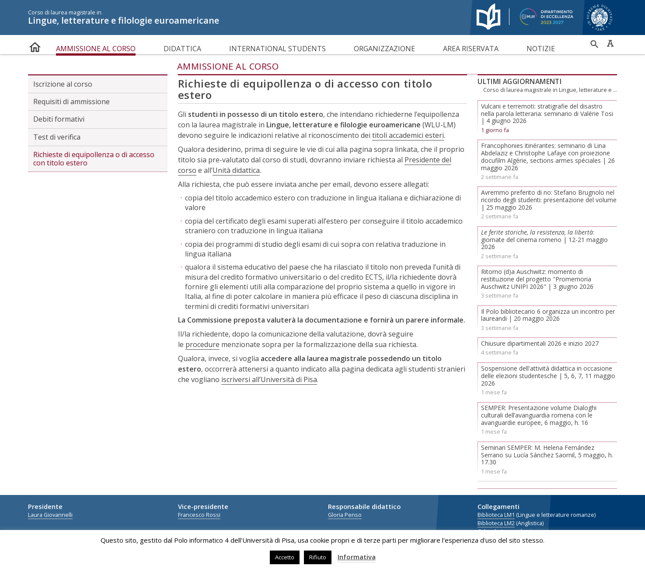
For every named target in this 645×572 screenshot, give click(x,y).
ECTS (373, 277)
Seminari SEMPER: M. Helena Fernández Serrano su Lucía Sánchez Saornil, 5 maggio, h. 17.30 (547, 455)
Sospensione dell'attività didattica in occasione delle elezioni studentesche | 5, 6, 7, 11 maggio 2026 (548, 375)
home (35, 45)
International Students (277, 48)
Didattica (182, 48)
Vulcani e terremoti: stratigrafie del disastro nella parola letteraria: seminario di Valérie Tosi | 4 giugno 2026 (547, 113)
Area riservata (471, 48)
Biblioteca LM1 (496, 515)
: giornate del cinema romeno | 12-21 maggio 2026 (544, 239)
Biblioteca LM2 (496, 523)
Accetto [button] (284, 557)
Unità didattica (236, 170)
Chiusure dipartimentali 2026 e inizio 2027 (540, 343)
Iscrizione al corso (62, 84)
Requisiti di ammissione (71, 101)
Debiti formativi (58, 119)
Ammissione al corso (96, 48)
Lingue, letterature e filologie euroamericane (244, 17)
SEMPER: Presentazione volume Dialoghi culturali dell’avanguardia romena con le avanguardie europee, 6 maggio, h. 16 (538, 415)
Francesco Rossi (199, 515)
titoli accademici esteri (408, 135)
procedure (202, 344)
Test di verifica (56, 137)
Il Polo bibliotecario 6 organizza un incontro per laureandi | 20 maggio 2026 (548, 315)
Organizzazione (384, 48)
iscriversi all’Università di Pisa (269, 379)
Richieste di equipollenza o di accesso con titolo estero (93, 159)
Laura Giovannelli (50, 515)
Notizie (540, 48)
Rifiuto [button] (317, 557)
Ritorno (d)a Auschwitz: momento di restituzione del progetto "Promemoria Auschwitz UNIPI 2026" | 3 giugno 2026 (537, 279)
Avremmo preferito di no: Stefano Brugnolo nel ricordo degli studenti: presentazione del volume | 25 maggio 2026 (549, 199)
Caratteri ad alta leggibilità (610, 43)
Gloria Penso (345, 515)
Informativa (357, 556)
